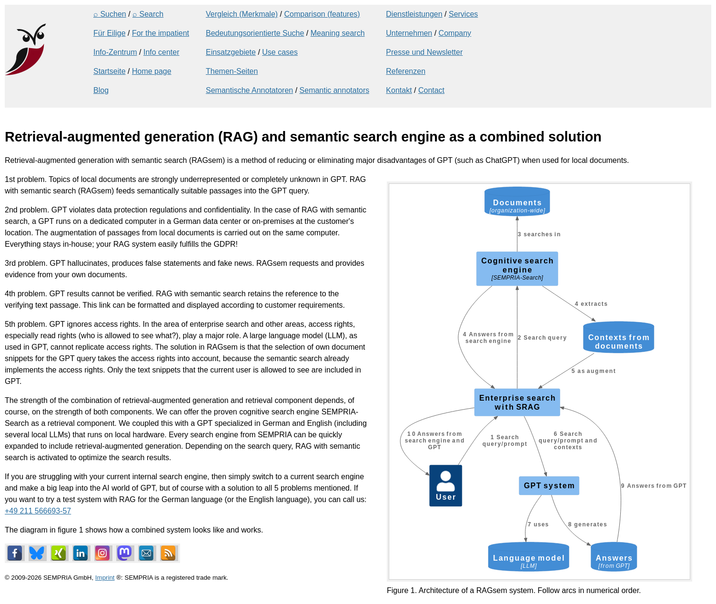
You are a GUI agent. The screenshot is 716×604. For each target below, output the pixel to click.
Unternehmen (409, 33)
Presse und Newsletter (424, 52)
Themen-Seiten (232, 71)
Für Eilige (109, 33)
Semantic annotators (335, 90)
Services (463, 14)
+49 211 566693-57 (38, 511)
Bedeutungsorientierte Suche (255, 33)
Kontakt (399, 90)
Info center (161, 52)
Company (455, 33)
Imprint (105, 577)
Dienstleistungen (414, 14)
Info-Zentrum (115, 52)
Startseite (109, 71)
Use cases (280, 52)
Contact (431, 90)
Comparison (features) (322, 14)
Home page (151, 71)
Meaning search (338, 33)
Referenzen (405, 71)
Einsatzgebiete (231, 52)
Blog (101, 90)
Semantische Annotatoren (249, 90)
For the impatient (160, 33)
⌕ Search (147, 14)
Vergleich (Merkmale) (242, 14)
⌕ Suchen (109, 14)
